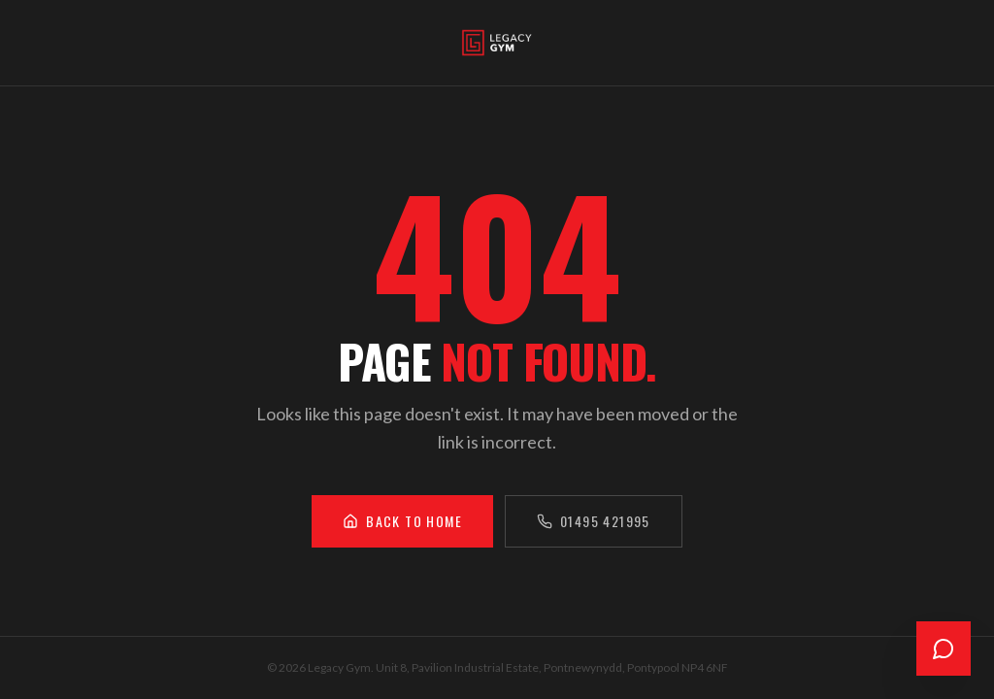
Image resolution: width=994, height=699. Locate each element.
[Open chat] (943, 648)
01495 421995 (593, 521)
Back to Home (402, 521)
